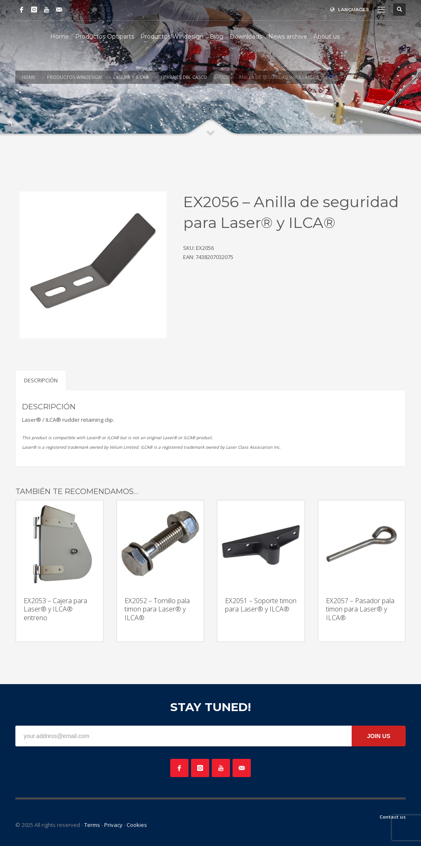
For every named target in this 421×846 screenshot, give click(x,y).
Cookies (137, 825)
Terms (92, 825)
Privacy (113, 825)
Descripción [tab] (41, 380)
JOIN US (378, 736)
